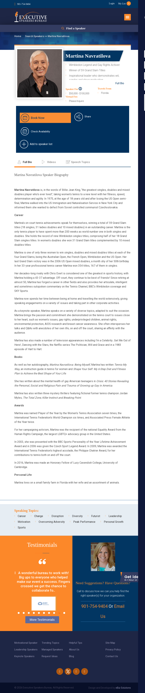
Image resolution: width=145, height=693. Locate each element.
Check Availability (40, 131)
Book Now (38, 118)
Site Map (110, 642)
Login (111, 3)
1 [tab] (19, 613)
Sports (22, 527)
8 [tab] (54, 613)
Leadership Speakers (25, 649)
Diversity (77, 516)
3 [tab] (29, 613)
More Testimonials (42, 619)
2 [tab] (24, 613)
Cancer (22, 516)
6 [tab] (44, 613)
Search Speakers (35, 36)
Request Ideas (50, 656)
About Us (74, 649)
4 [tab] (34, 613)
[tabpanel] (42, 584)
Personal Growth (113, 521)
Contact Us (112, 656)
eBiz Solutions (123, 687)
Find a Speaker (76, 28)
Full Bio (119, 83)
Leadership (115, 516)
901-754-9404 (24, 4)
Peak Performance (84, 521)
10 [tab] (64, 613)
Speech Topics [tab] (80, 162)
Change (38, 516)
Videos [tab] (51, 162)
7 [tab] (49, 613)
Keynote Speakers (24, 656)
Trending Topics (50, 642)
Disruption (57, 516)
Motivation (24, 521)
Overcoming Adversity (52, 521)
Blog (71, 656)
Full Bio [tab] (27, 162)
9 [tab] (59, 613)
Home (18, 36)
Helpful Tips (75, 642)
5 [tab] (39, 613)
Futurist (95, 516)
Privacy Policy (113, 649)
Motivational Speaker (25, 642)
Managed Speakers (52, 649)
